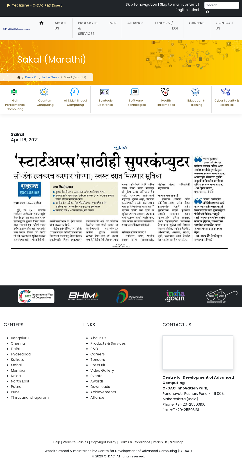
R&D (112, 22)
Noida (16, 375)
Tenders (162, 22)
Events (96, 375)
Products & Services (88, 28)
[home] (41, 28)
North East (20, 381)
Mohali (16, 365)
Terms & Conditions (134, 442)
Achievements (103, 392)
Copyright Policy (103, 442)
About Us (61, 25)
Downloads (100, 386)
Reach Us (160, 442)
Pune (15, 392)
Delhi (15, 348)
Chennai (18, 343)
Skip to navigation (141, 4)
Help (56, 442)
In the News (50, 77)
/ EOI (174, 25)
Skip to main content (178, 4)
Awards (97, 381)
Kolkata (17, 359)
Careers (197, 22)
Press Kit (31, 77)
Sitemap (176, 442)
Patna (16, 386)
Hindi (195, 9)
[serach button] (207, 12)
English (182, 9)
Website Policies (75, 442)
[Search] (221, 5)
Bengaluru (20, 338)
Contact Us (225, 25)
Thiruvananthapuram (30, 397)
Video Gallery (102, 370)
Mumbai (18, 370)
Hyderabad (21, 354)
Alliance (135, 22)
